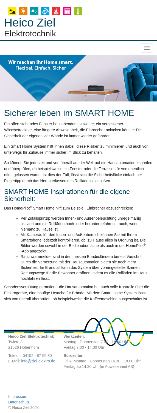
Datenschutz (19, 402)
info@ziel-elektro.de (38, 361)
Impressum (17, 396)
